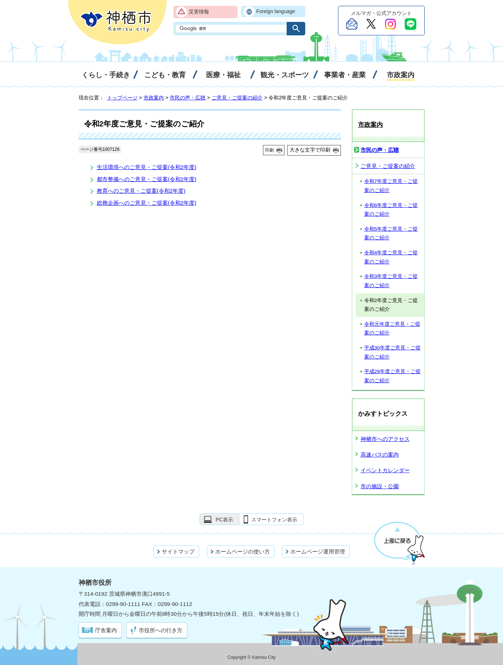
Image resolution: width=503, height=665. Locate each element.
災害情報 (199, 12)
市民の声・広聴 (187, 98)
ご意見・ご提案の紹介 (237, 98)
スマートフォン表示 (274, 520)
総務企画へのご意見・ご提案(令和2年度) (147, 203)
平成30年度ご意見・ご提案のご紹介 (392, 352)
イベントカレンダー (385, 470)
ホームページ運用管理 (317, 551)
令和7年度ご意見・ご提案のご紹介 (391, 186)
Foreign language (275, 11)
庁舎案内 (106, 630)
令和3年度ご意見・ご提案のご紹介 (391, 281)
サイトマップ (178, 551)
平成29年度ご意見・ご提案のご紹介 (392, 376)
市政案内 (154, 98)
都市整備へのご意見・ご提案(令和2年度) (147, 179)
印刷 (269, 150)
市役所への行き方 (160, 630)
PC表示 (224, 520)
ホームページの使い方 (242, 551)
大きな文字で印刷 (310, 150)
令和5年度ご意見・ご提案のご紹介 (391, 233)
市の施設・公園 (380, 486)
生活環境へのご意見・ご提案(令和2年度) (147, 167)
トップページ (122, 98)
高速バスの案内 (380, 454)
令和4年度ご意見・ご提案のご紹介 (391, 257)
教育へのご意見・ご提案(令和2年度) (141, 191)
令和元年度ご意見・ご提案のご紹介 (392, 328)
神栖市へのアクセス (385, 439)
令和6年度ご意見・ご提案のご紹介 (391, 210)
